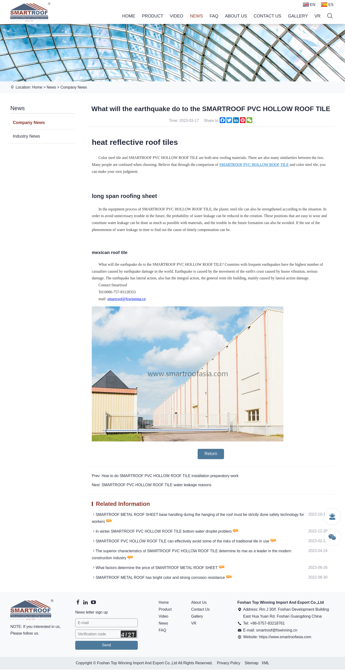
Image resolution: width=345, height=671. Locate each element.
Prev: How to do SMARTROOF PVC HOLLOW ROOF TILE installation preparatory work (166, 476)
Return (210, 454)
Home (128, 16)
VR (318, 16)
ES (327, 4)
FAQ (214, 16)
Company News (74, 87)
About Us (236, 16)
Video (176, 16)
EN (309, 4)
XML (266, 664)
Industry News (26, 136)
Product (152, 16)
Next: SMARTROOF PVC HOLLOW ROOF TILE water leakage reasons (153, 485)
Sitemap (252, 664)
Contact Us (267, 16)
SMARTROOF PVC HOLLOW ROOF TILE (254, 165)
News (196, 16)
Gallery (298, 16)
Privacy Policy (229, 664)
